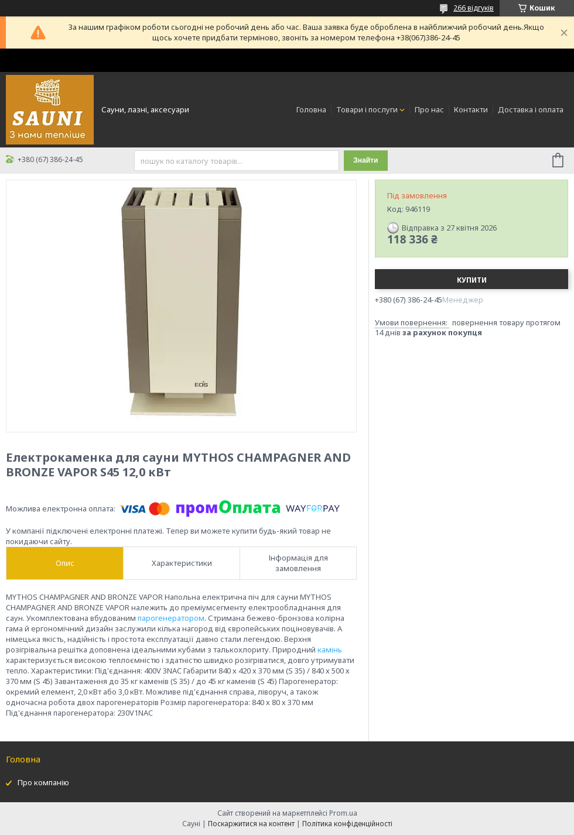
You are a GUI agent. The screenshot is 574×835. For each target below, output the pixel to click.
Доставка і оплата (530, 109)
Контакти (471, 109)
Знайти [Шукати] (365, 160)
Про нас (429, 109)
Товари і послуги (367, 109)
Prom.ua (343, 813)
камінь (329, 649)
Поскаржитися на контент (251, 824)
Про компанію (43, 782)
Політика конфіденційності (347, 824)
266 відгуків (473, 8)
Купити (472, 280)
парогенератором (171, 618)
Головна (311, 109)
